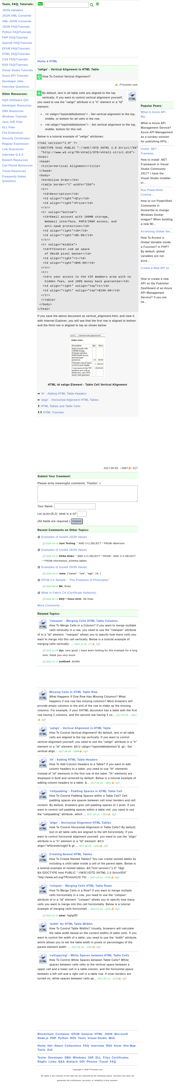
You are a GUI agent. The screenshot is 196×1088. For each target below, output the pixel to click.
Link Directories (13, 149)
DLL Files (8, 127)
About (58, 1049)
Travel (103, 1065)
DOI (82, 1065)
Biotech (72, 1065)
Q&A (61, 1065)
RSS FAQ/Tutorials (15, 64)
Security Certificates (16, 138)
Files (106, 1061)
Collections (73, 1049)
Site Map (129, 1049)
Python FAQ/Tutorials (16, 32)
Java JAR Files (12, 121)
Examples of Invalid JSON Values (64, 540)
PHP (53, 1041)
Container (62, 1037)
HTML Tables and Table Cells (60, 406)
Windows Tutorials (14, 116)
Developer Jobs (12, 81)
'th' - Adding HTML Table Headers (63, 393)
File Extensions (12, 132)
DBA (68, 1061)
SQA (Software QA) (15, 100)
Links (53, 1065)
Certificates (120, 1061)
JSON (109, 1037)
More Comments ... (50, 608)
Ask (50, 1053)
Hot (50, 1049)
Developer (55, 1061)
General (87, 1037)
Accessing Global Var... (157, 231)
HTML (53, 61)
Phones (92, 1065)
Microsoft (121, 1037)
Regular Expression (15, 143)
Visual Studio (97, 1041)
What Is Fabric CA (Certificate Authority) (68, 596)
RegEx (42, 1065)
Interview (97, 1049)
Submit (76, 524)
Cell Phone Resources (17, 165)
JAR (91, 1061)
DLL (98, 1061)
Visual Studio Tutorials (17, 70)
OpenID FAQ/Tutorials (17, 43)
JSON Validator (12, 10)
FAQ (86, 1049)
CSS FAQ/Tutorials (15, 59)
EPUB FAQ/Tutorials (16, 48)
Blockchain (46, 1037)
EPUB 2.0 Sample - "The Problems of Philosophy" (75, 583)
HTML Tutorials (53, 412)
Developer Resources (17, 105)
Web (112, 1041)
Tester (42, 1061)
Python (63, 1041)
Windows (79, 1061)
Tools (82, 1041)
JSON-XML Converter (17, 15)
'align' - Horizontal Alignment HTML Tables (70, 399)
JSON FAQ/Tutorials (16, 26)
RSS (73, 1041)
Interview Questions (15, 86)
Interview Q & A (12, 154)
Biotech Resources (15, 160)
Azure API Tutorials (15, 75)
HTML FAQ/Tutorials (16, 54)
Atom (118, 1049)
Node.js (43, 1041)
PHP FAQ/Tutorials (15, 37)
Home (42, 61)
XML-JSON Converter (17, 21)
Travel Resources (14, 171)
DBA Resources (13, 111)
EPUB (75, 1037)
